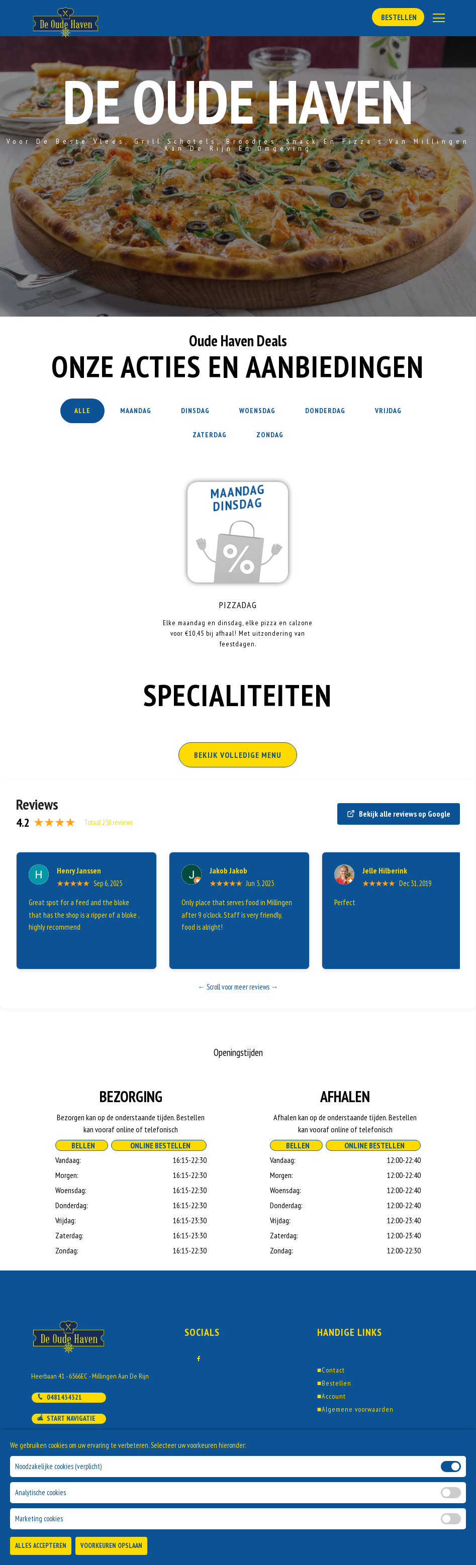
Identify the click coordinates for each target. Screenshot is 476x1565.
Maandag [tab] (135, 410)
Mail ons (55, 1439)
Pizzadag (238, 605)
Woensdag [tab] (257, 410)
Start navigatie (66, 1418)
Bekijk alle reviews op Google (398, 814)
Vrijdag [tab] (388, 410)
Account (331, 1396)
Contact (331, 1370)
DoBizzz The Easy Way (231, 1519)
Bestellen (398, 17)
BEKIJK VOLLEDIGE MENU (237, 755)
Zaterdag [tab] (210, 434)
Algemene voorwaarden (355, 1409)
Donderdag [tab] (325, 410)
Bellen (81, 1145)
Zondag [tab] (269, 434)
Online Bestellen (159, 1145)
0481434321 (59, 1397)
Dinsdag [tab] (195, 410)
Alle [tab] (82, 410)
